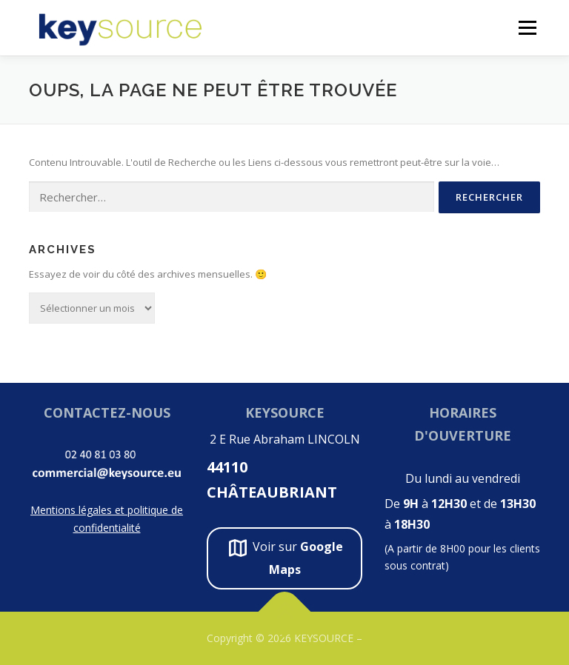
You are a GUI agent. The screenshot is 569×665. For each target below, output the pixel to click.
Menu (527, 27)
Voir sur (284, 557)
